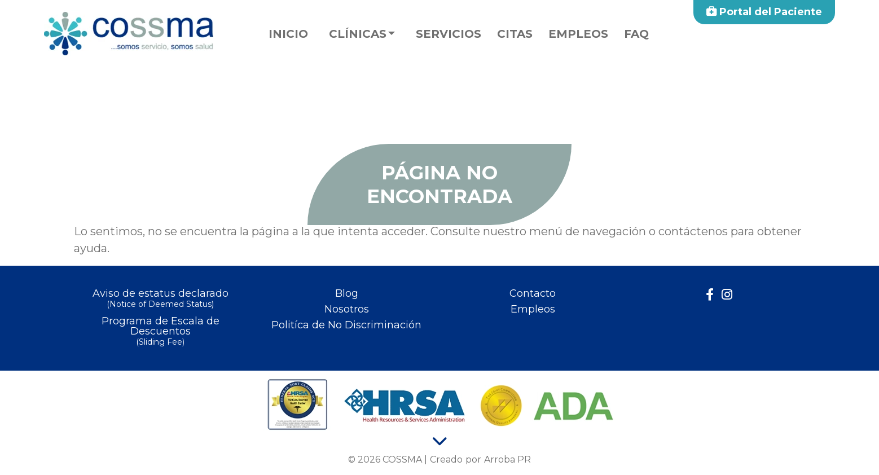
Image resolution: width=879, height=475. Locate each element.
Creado (446, 459)
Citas (515, 34)
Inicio (288, 34)
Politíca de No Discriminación (346, 325)
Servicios (448, 34)
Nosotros (346, 309)
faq (636, 34)
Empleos (578, 34)
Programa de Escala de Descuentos (160, 332)
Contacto (532, 293)
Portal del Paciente (764, 12)
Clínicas (357, 34)
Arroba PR (507, 459)
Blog (346, 293)
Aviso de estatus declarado (160, 299)
